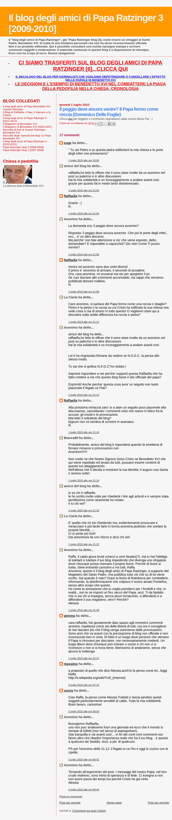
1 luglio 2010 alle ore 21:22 (83, 544)
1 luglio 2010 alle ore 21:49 (83, 610)
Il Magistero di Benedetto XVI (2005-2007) (27, 126)
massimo (71, 664)
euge (67, 143)
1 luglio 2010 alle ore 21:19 (83, 510)
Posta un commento (70, 796)
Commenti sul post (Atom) (89, 810)
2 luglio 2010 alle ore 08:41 (83, 759)
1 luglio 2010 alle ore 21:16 (83, 480)
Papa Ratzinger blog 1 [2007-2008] (23, 150)
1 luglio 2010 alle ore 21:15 (83, 432)
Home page (114, 802)
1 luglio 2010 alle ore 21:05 (83, 254)
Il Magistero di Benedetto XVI (20, 123)
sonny (68, 690)
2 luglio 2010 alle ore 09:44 (83, 789)
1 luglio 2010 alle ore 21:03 (83, 190)
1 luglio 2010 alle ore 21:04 (83, 213)
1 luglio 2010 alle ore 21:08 (83, 291)
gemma (69, 616)
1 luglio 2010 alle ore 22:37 (83, 658)
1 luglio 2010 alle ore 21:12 (83, 395)
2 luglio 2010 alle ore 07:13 (83, 685)
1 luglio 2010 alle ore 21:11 (83, 322)
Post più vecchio (158, 802)
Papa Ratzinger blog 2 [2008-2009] (23, 147)
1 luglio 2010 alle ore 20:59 (83, 160)
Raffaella (70, 196)
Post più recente (69, 802)
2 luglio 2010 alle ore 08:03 (83, 711)
